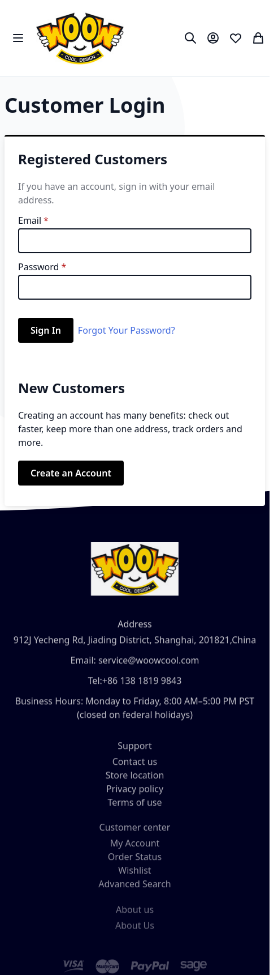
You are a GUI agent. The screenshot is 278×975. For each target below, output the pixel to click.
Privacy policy (134, 794)
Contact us (135, 767)
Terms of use (134, 808)
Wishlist (134, 878)
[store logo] (80, 38)
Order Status (135, 864)
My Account (135, 851)
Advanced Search (134, 891)
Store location (135, 780)
